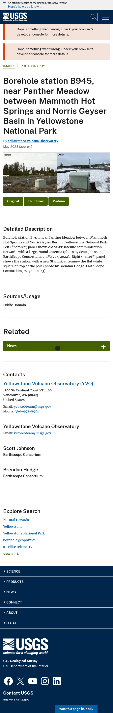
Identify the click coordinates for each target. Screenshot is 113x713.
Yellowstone (12, 527)
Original (13, 201)
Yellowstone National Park (24, 533)
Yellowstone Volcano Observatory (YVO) (48, 383)
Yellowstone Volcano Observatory (33, 141)
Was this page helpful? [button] (76, 709)
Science (13, 571)
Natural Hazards (16, 520)
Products (15, 582)
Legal (11, 623)
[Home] (15, 20)
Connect (14, 602)
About (11, 613)
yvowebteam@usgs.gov (32, 406)
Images (9, 66)
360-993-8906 (27, 411)
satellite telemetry (17, 547)
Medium (58, 201)
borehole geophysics (19, 540)
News (11, 592)
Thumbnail (36, 201)
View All (11, 554)
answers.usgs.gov (16, 699)
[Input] (72, 17)
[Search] (94, 17)
